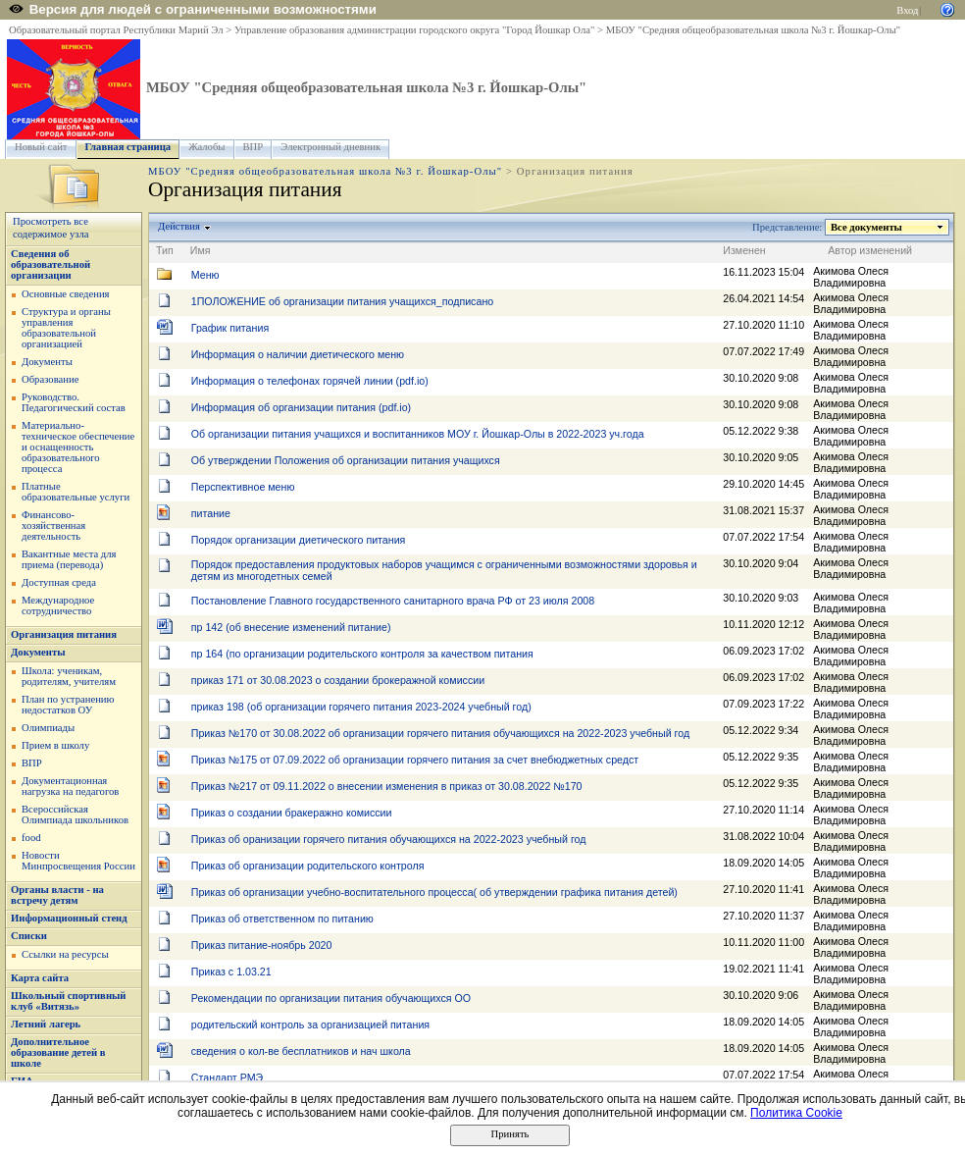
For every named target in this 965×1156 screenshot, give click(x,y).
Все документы (867, 227)
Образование (50, 379)
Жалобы (206, 146)
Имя (200, 250)
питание (210, 513)
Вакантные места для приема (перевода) (69, 559)
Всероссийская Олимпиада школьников (75, 814)
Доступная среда (59, 582)
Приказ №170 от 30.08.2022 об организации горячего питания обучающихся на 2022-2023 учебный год (440, 733)
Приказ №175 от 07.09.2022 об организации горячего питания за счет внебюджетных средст (414, 759)
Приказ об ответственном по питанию (282, 918)
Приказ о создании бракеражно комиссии (291, 812)
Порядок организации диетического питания (298, 540)
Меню (205, 275)
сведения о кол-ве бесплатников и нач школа (301, 1051)
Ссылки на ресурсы (65, 954)
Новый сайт (41, 146)
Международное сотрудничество (58, 605)
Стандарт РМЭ (227, 1077)
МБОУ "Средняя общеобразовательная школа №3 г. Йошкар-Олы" (753, 30)
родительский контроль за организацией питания (310, 1024)
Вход (907, 10)
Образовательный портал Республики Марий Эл (116, 30)
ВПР (253, 146)
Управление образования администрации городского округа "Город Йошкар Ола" (414, 30)
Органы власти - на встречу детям (57, 895)
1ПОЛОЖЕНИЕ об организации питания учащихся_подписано (342, 301)
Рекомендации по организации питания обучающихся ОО (331, 998)
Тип (165, 250)
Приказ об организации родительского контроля (308, 865)
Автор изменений (870, 250)
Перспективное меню (243, 487)
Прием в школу (55, 745)
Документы (47, 361)
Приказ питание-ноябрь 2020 (261, 945)
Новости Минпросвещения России (78, 860)
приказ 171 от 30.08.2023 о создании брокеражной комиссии (337, 680)
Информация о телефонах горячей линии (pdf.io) (310, 381)
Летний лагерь (45, 1024)
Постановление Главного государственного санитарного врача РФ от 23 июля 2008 (392, 600)
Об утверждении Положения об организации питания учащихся (345, 460)
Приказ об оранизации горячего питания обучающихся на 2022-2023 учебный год (388, 839)
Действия (179, 226)
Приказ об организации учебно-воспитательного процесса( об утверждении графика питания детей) (434, 892)
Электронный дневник (330, 146)
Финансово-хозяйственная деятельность (53, 525)
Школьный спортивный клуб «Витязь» (68, 1001)
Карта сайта (40, 977)
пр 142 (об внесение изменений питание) (291, 627)
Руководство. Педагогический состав (74, 402)
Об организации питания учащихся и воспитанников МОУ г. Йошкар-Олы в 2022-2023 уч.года (417, 434)
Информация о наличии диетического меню (297, 354)
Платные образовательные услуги (75, 491)
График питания (230, 328)
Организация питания (64, 634)
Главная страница (128, 146)
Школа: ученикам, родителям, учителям (69, 676)
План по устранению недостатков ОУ (68, 704)
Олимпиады (48, 727)
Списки (29, 935)
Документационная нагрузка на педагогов (70, 786)
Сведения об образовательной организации (50, 264)
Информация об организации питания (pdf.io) (301, 407)
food (31, 837)
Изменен (744, 250)
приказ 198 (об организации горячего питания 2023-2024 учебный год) (361, 706)
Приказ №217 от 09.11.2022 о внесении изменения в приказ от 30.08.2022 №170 (387, 786)
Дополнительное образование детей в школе (58, 1052)
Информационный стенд (69, 918)
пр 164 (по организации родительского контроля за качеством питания (362, 653)
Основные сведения (66, 294)
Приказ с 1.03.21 (231, 971)
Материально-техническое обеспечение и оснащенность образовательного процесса (78, 447)
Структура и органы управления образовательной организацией (66, 327)
